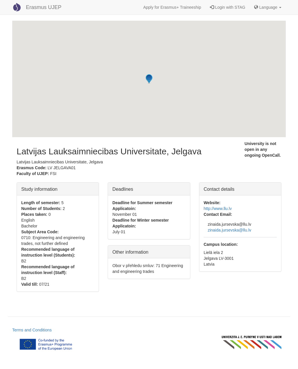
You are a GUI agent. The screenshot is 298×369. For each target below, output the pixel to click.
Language (267, 7)
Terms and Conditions (32, 330)
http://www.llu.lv (218, 208)
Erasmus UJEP (43, 7)
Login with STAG (227, 7)
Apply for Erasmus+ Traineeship (172, 7)
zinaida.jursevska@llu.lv (229, 230)
